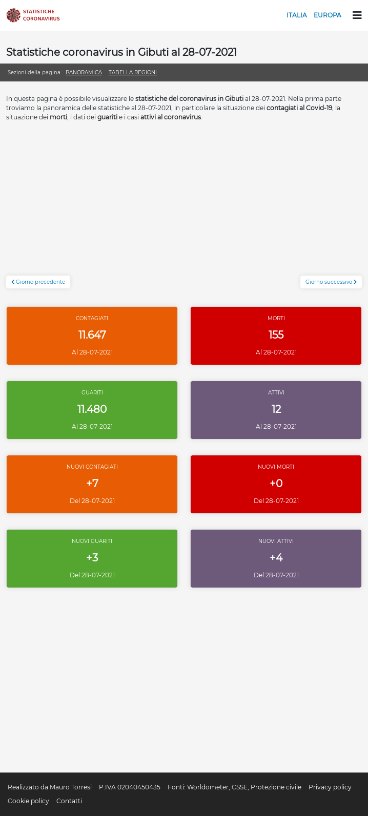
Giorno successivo (331, 282)
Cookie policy (28, 801)
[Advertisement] (184, 204)
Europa (327, 15)
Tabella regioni (133, 72)
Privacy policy (330, 787)
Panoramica (84, 72)
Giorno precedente (38, 282)
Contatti (69, 801)
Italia (297, 15)
